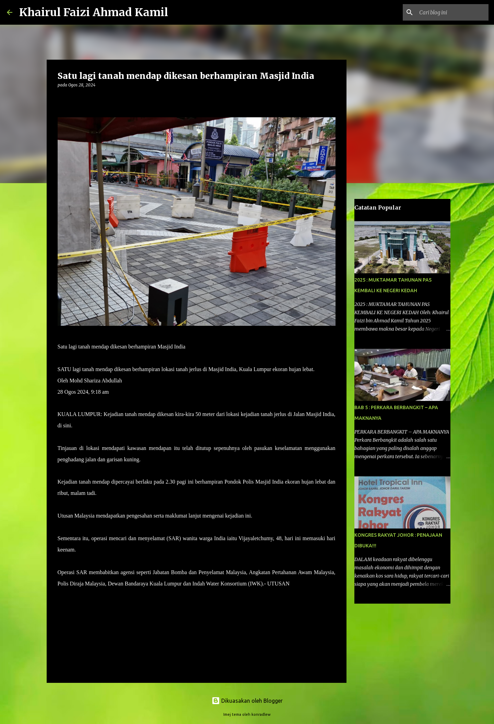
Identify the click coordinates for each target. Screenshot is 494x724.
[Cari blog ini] (452, 12)
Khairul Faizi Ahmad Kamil (93, 12)
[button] (62, 99)
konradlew (261, 714)
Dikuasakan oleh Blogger (247, 701)
